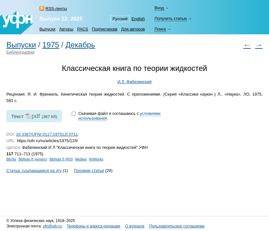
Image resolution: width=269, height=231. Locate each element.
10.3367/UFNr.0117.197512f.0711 (47, 134)
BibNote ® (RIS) (61, 159)
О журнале (134, 226)
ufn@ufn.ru (52, 226)
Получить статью (170, 18)
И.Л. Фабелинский (134, 81)
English (138, 18)
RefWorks (96, 159)
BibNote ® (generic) (33, 159)
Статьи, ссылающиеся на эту (34, 170)
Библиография (20, 52)
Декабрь (80, 45)
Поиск (160, 29)
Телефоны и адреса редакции (93, 226)
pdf (35, 116)
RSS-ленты (56, 8)
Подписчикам (104, 29)
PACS (82, 29)
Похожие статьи (89, 170)
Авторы (66, 29)
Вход (159, 7)
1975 (50, 45)
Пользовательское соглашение (177, 226)
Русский (119, 18)
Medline (81, 159)
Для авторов (133, 29)
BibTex (11, 159)
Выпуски (47, 29)
